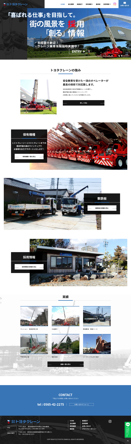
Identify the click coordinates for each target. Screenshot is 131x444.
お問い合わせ (86, 426)
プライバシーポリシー (89, 429)
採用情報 (85, 423)
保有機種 (73, 426)
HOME (63, 4)
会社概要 (71, 4)
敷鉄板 (98, 4)
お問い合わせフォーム (81, 404)
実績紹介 (80, 4)
